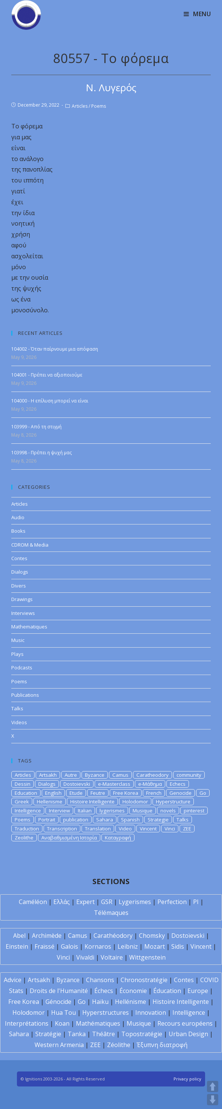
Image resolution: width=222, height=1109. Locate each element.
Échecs (103, 991)
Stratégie (48, 1034)
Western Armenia (59, 1045)
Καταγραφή (118, 837)
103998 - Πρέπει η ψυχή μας (41, 452)
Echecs (178, 784)
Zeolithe (24, 837)
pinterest (194, 810)
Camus (120, 774)
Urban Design (188, 1034)
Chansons (100, 980)
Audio (17, 517)
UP (212, 1086)
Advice (12, 980)
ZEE (187, 828)
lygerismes (112, 810)
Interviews (23, 613)
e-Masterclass (114, 784)
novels (168, 810)
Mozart (154, 946)
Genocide (180, 793)
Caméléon (33, 902)
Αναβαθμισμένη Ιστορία (69, 837)
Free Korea (125, 793)
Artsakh (48, 774)
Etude (76, 793)
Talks (17, 708)
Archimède (47, 935)
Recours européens (185, 1023)
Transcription (62, 828)
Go (202, 793)
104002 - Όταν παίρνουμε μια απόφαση (54, 349)
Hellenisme (49, 801)
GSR (106, 902)
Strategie (158, 819)
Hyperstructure (173, 801)
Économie (133, 991)
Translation (98, 828)
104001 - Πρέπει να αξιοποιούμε (46, 375)
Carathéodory (113, 935)
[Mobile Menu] (197, 14)
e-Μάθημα (150, 784)
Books (18, 530)
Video (125, 828)
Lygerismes (135, 902)
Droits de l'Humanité (59, 991)
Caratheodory (152, 774)
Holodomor (135, 801)
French (154, 793)
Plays (17, 654)
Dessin (22, 784)
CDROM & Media (29, 544)
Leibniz (128, 946)
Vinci (170, 828)
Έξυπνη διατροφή (162, 1045)
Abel (19, 935)
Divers (18, 585)
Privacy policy (187, 1079)
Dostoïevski (187, 935)
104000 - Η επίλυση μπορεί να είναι (49, 401)
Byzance (94, 774)
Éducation (167, 991)
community (189, 774)
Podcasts (21, 667)
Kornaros (98, 946)
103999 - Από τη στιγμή (36, 426)
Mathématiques (98, 1023)
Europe (197, 991)
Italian (85, 810)
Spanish (130, 819)
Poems (98, 106)
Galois (69, 946)
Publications (25, 695)
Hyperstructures (105, 1012)
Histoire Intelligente (92, 801)
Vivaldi (85, 957)
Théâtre (103, 1034)
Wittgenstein (147, 957)
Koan (62, 1023)
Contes (19, 558)
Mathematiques (29, 626)
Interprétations (26, 1023)
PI (196, 902)
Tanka (77, 1034)
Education (26, 793)
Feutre (98, 793)
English (53, 793)
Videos (19, 722)
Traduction (27, 828)
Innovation (150, 1012)
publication (75, 819)
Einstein (17, 946)
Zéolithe (118, 1045)
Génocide (58, 1001)
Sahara (104, 819)
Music (17, 640)
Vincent (148, 828)
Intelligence (28, 810)
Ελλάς (61, 902)
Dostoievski (76, 784)
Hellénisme (130, 1001)
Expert (85, 902)
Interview (59, 810)
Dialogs (19, 571)
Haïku (100, 1001)
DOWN (212, 1099)
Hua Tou (63, 1012)
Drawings (22, 599)
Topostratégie (141, 1034)
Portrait (46, 819)
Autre (71, 774)
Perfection (172, 902)
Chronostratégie (144, 980)
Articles (80, 106)
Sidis (177, 946)
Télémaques (111, 913)
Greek (22, 801)
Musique (143, 810)
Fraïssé (44, 946)
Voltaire (112, 957)
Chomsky (152, 935)
